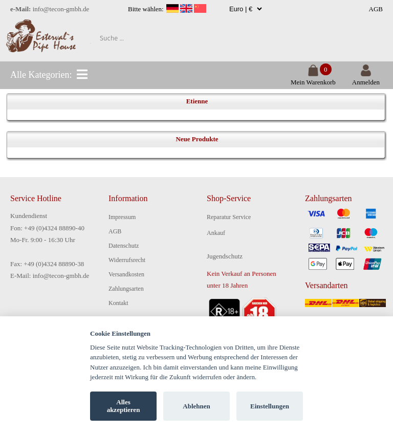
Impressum (122, 217)
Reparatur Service (229, 217)
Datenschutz (123, 245)
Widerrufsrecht (126, 260)
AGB (376, 9)
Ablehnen (196, 406)
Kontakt (118, 303)
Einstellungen (269, 406)
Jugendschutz (225, 256)
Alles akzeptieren (123, 406)
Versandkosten (126, 274)
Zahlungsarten (126, 288)
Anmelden (366, 78)
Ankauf (216, 232)
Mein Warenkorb (313, 78)
